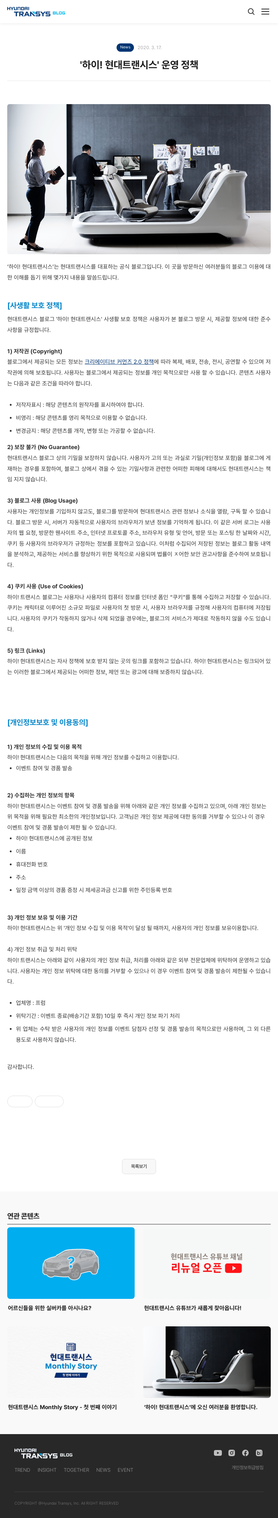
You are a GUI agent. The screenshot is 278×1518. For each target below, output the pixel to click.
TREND (22, 1470)
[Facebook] (245, 1453)
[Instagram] (231, 1453)
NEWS (103, 1470)
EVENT (125, 1470)
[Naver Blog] (259, 1453)
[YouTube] (218, 1453)
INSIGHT (47, 1470)
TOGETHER (76, 1470)
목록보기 (139, 1166)
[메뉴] (265, 11)
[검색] (251, 12)
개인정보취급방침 (248, 1467)
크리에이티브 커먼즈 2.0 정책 (119, 361)
